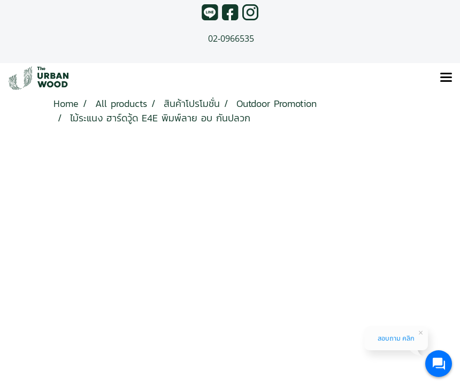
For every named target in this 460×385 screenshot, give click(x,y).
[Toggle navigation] (446, 78)
